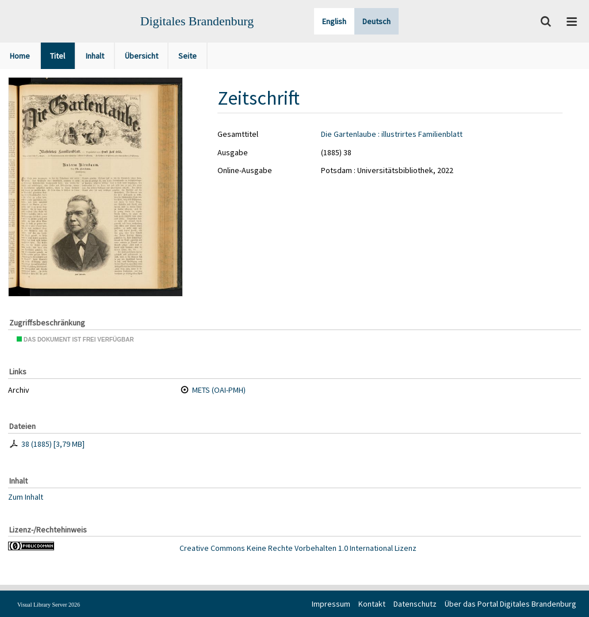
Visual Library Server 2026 (48, 604)
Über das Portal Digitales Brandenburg (510, 604)
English (334, 21)
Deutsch (376, 21)
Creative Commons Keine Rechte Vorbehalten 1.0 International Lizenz (297, 548)
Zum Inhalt (25, 496)
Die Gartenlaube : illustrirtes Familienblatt (391, 134)
